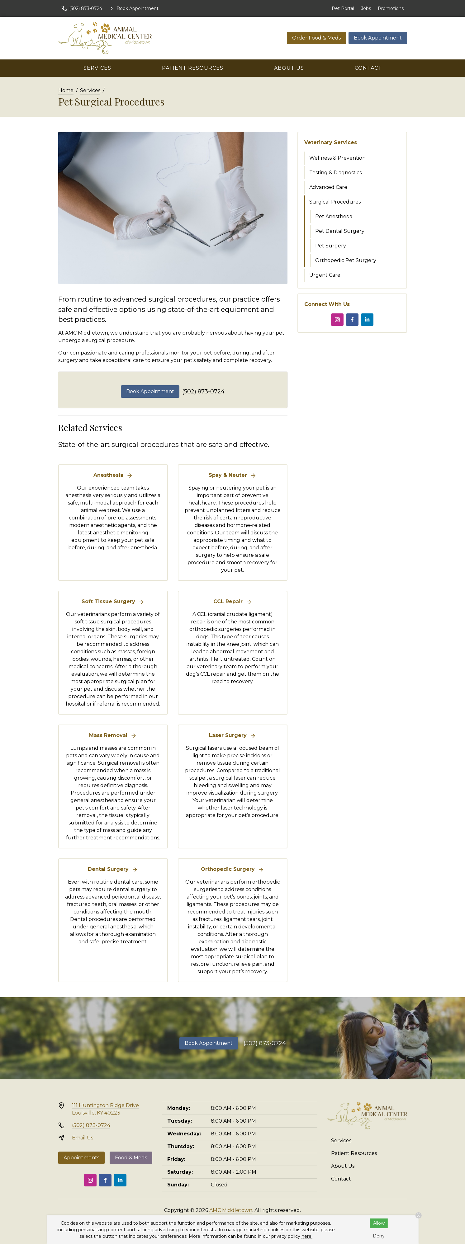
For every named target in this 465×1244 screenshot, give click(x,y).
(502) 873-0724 (203, 391)
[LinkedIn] (367, 319)
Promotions (391, 8)
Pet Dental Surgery (339, 231)
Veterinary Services (330, 142)
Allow (379, 1223)
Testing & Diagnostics (335, 173)
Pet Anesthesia (333, 216)
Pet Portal (343, 8)
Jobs (366, 8)
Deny (379, 1236)
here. (306, 1236)
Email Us (82, 1138)
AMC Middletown (230, 1210)
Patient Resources (192, 68)
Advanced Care (328, 187)
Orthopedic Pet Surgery (345, 260)
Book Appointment (378, 38)
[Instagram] (337, 319)
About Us (289, 68)
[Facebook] (352, 319)
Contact (368, 68)
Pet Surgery (330, 246)
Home (66, 90)
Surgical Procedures (335, 202)
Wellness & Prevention (337, 158)
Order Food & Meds (316, 38)
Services (97, 68)
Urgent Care (324, 275)
